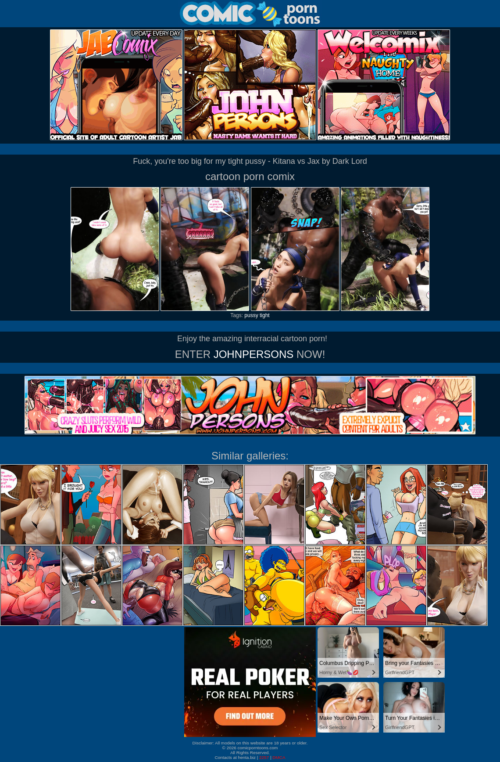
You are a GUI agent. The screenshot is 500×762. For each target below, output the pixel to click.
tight (265, 315)
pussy (251, 315)
